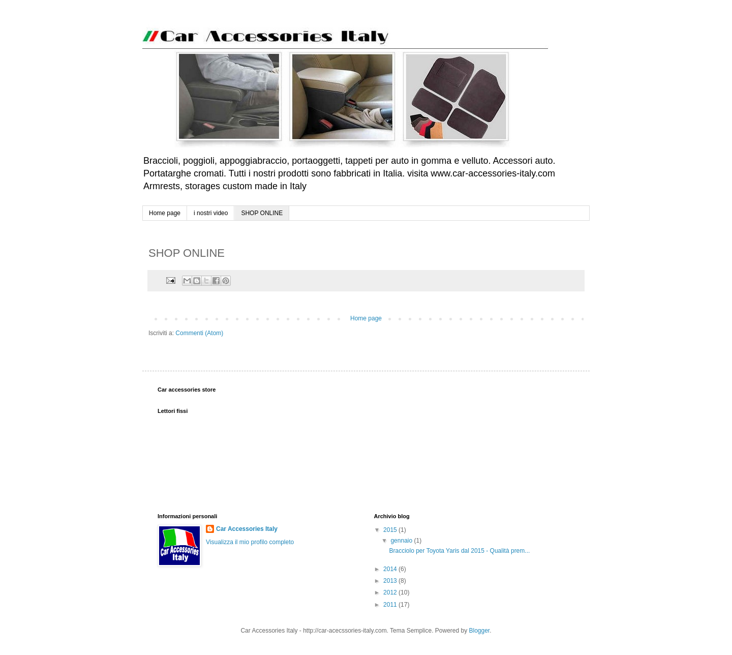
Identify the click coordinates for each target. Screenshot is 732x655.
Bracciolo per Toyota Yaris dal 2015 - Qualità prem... (459, 550)
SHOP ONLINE (262, 213)
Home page (164, 213)
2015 (391, 529)
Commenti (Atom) (199, 333)
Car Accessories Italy (247, 528)
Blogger (479, 630)
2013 (391, 580)
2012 (391, 592)
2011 (391, 604)
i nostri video (211, 213)
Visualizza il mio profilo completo (250, 542)
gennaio (402, 540)
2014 (391, 569)
